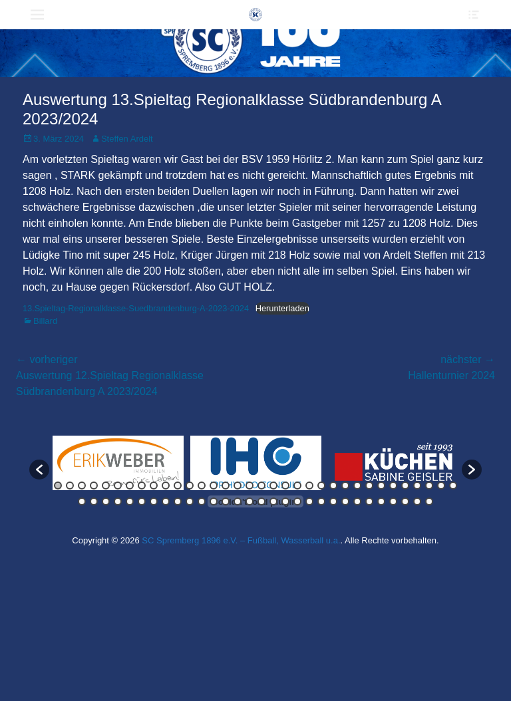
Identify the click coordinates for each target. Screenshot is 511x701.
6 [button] (118, 486)
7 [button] (130, 486)
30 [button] (405, 486)
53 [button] (297, 501)
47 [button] (226, 501)
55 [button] (321, 501)
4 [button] (94, 486)
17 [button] (250, 486)
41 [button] (154, 501)
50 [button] (261, 501)
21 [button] (297, 486)
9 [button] (154, 486)
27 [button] (369, 486)
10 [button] (166, 486)
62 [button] (405, 501)
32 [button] (429, 486)
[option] (118, 463)
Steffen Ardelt (127, 139)
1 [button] (58, 486)
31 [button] (417, 486)
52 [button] (285, 501)
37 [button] (106, 501)
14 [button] (214, 486)
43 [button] (178, 501)
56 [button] (333, 501)
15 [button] (226, 486)
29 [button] (393, 486)
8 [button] (142, 486)
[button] (39, 470)
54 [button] (309, 501)
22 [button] (309, 486)
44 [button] (190, 501)
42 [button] (166, 501)
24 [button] (333, 486)
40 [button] (142, 501)
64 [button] (429, 501)
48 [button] (238, 501)
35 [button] (82, 501)
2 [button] (70, 486)
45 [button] (202, 501)
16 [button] (238, 486)
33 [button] (441, 486)
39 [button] (130, 501)
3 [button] (82, 486)
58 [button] (357, 501)
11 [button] (178, 486)
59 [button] (369, 501)
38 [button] (118, 501)
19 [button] (273, 486)
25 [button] (345, 486)
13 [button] (202, 486)
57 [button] (345, 501)
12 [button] (190, 486)
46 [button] (214, 501)
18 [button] (261, 486)
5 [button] (106, 486)
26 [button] (357, 486)
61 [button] (393, 501)
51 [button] (273, 501)
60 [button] (381, 501)
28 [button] (381, 486)
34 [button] (453, 486)
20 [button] (285, 486)
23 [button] (321, 486)
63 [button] (417, 501)
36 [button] (94, 501)
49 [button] (250, 501)
